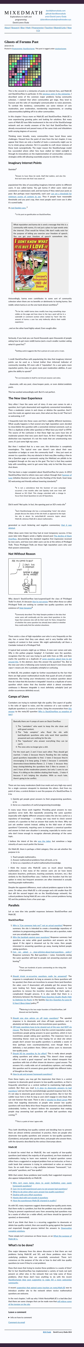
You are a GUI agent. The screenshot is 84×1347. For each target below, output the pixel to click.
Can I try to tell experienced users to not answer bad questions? (40, 1188)
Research (15, 27)
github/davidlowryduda (56, 13)
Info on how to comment (21, 1317)
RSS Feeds (47, 1332)
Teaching (49, 27)
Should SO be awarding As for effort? (30, 1053)
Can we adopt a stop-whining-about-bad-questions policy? (42, 952)
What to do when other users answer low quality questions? (38, 1191)
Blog (22, 27)
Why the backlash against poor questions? (31, 937)
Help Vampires (25, 608)
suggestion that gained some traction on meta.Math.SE (41, 1287)
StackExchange (29, 49)
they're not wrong (40, 601)
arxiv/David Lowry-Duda (55, 16)
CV (38, 30)
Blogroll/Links (60, 27)
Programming (38, 27)
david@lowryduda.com (55, 10)
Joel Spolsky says (18, 208)
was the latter (44, 841)
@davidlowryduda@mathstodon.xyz (55, 19)
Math (28, 27)
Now (69, 27)
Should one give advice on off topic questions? (36, 1018)
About (7, 27)
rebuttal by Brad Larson (57, 1099)
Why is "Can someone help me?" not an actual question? (38, 925)
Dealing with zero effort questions (27, 1194)
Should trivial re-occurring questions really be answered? (40, 976)
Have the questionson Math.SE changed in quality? (35, 1200)
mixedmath (23, 12)
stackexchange (60, 49)
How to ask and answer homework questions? (32, 1074)
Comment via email (16, 1322)
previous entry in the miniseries (56, 94)
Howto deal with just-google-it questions (30, 1197)
